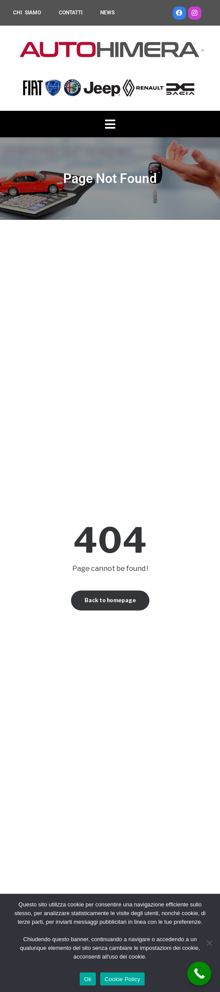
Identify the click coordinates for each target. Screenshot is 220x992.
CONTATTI (70, 13)
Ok (87, 979)
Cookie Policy (122, 979)
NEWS (107, 13)
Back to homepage (110, 600)
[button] (110, 124)
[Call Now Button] (199, 973)
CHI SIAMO (27, 13)
